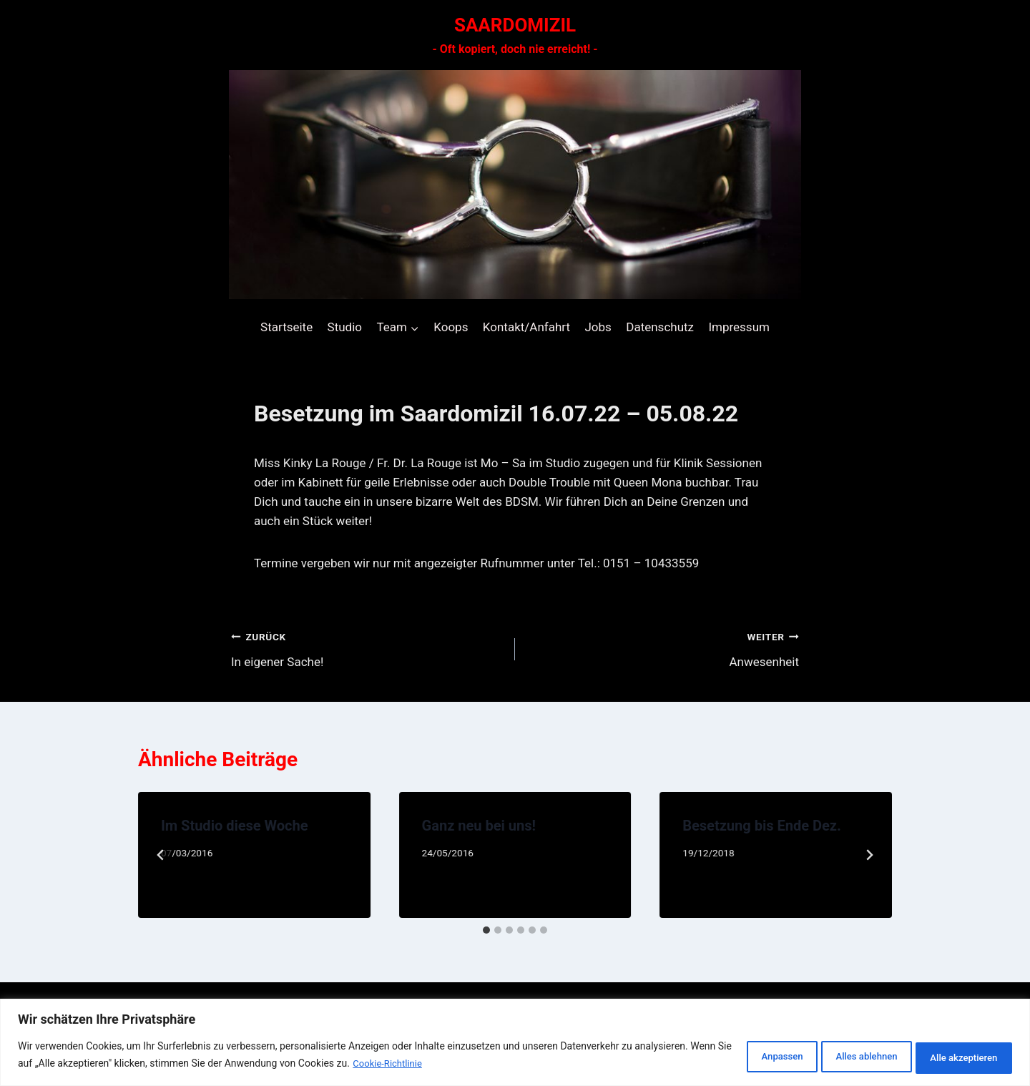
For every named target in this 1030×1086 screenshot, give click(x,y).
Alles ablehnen (840, 1056)
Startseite (286, 327)
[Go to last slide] (160, 855)
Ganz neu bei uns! (479, 825)
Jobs (597, 327)
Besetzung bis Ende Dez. (761, 825)
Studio (345, 327)
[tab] (486, 930)
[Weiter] (869, 855)
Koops (450, 327)
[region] (515, 1043)
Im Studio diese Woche (234, 825)
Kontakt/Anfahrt (526, 327)
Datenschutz (660, 327)
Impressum (739, 327)
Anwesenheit (663, 648)
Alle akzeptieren (955, 1056)
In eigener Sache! (367, 648)
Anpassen (737, 1056)
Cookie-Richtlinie (490, 1065)
